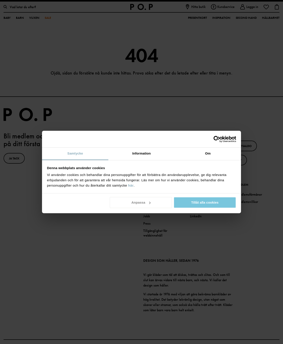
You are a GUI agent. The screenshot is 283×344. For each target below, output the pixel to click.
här (131, 185)
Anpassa (141, 202)
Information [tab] (141, 153)
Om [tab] (207, 153)
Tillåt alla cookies (204, 202)
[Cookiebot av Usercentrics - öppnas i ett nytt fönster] (216, 139)
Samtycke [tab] (75, 153)
